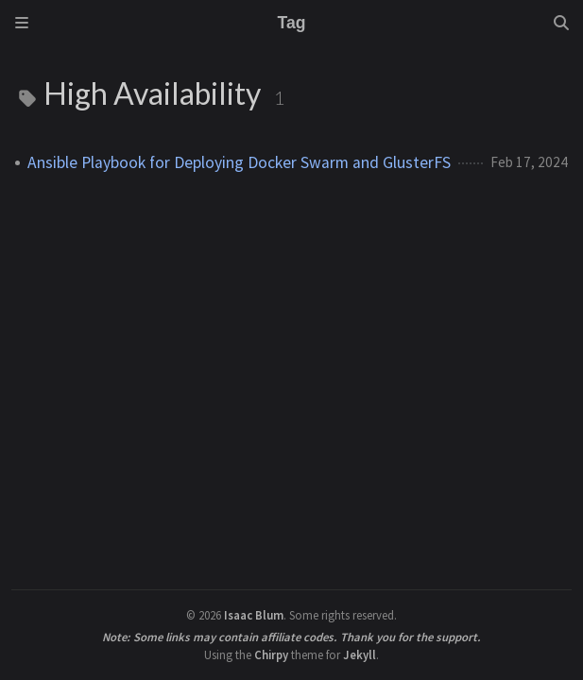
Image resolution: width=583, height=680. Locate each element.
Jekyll (359, 654)
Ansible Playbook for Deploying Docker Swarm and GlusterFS (239, 162)
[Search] (561, 23)
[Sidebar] (21, 23)
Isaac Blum (253, 614)
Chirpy (271, 654)
